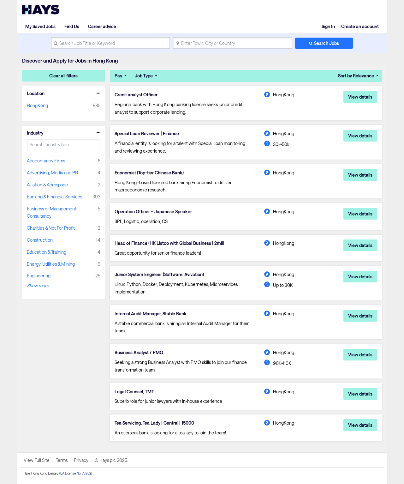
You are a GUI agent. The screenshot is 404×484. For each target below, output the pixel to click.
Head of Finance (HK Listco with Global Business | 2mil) (169, 243)
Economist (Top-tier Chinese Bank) (149, 172)
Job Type (144, 75)
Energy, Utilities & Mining (51, 264)
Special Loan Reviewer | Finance (147, 133)
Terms (62, 460)
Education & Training (46, 252)
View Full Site (37, 460)
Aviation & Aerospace (47, 184)
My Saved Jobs (40, 26)
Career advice (102, 26)
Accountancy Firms (46, 160)
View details (360, 97)
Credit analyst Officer (136, 94)
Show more (38, 285)
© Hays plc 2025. (111, 460)
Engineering (38, 275)
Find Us (71, 26)
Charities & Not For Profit (51, 228)
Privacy (81, 460)
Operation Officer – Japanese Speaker (153, 211)
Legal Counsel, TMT (134, 391)
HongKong (37, 105)
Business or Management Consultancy (51, 212)
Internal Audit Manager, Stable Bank (151, 313)
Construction (40, 240)
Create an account (360, 26)
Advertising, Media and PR (52, 172)
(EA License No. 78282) (75, 473)
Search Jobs (326, 43)
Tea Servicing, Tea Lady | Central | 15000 (154, 423)
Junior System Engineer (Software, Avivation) (159, 274)
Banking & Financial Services (54, 196)
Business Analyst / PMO (139, 352)
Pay (118, 75)
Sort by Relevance (356, 75)
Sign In (328, 26)
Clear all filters (63, 75)
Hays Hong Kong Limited (41, 473)
